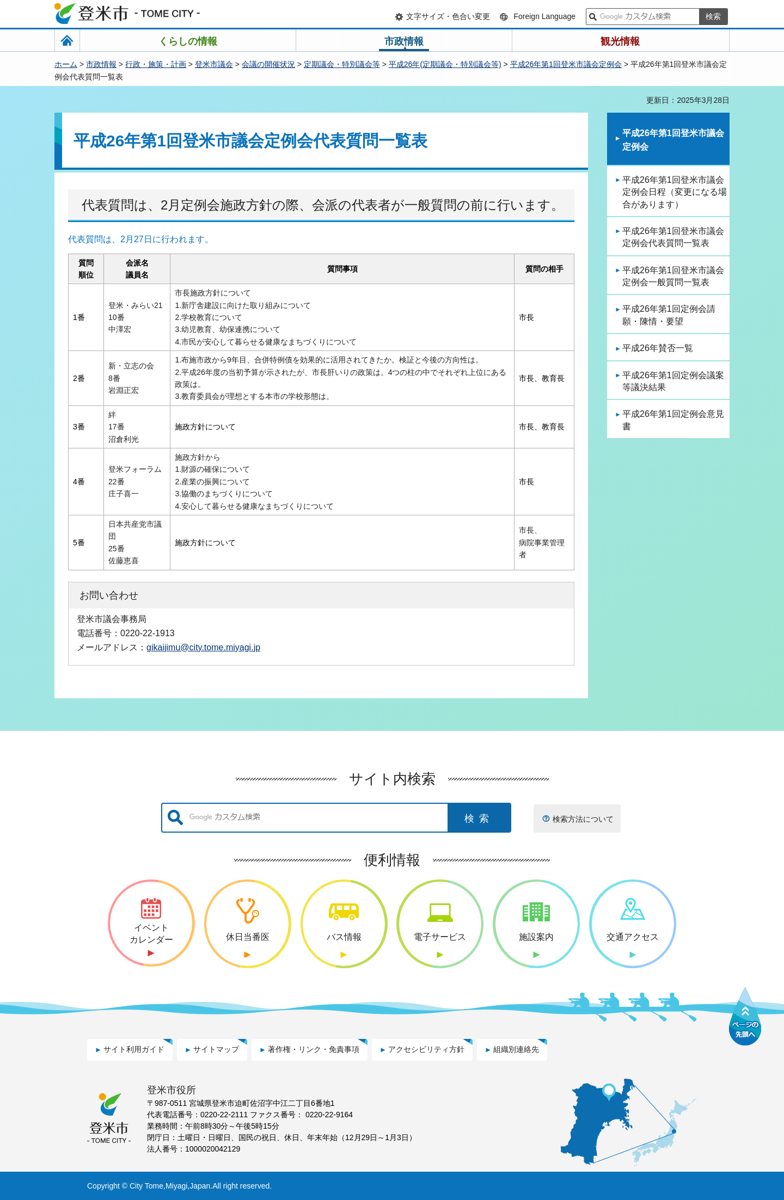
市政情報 (101, 64)
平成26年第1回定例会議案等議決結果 (673, 381)
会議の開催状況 (268, 64)
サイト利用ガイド (133, 1049)
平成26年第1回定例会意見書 (673, 419)
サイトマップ (216, 1049)
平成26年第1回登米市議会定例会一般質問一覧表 (673, 276)
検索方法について (583, 819)
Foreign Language (544, 16)
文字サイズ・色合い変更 (448, 16)
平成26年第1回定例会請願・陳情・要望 (668, 314)
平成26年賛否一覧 (657, 348)
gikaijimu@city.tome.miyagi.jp (203, 647)
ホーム (65, 64)
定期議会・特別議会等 (342, 64)
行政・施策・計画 (155, 64)
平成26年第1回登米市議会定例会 (566, 64)
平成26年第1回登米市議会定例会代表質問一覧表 (673, 237)
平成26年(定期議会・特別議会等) (445, 64)
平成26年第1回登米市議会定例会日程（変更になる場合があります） (674, 192)
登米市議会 (214, 64)
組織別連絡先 (516, 1049)
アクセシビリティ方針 (426, 1049)
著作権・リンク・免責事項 (313, 1049)
